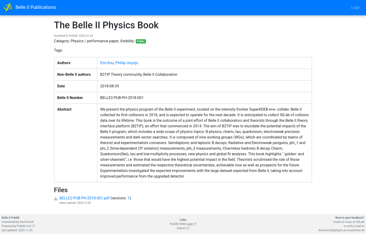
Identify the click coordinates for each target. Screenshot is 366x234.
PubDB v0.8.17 (26, 226)
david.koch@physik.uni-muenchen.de (341, 230)
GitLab (360, 222)
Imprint (183, 228)
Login (355, 7)
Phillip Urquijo (127, 63)
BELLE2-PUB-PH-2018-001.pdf (85, 198)
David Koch (27, 222)
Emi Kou (107, 63)
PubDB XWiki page (183, 224)
